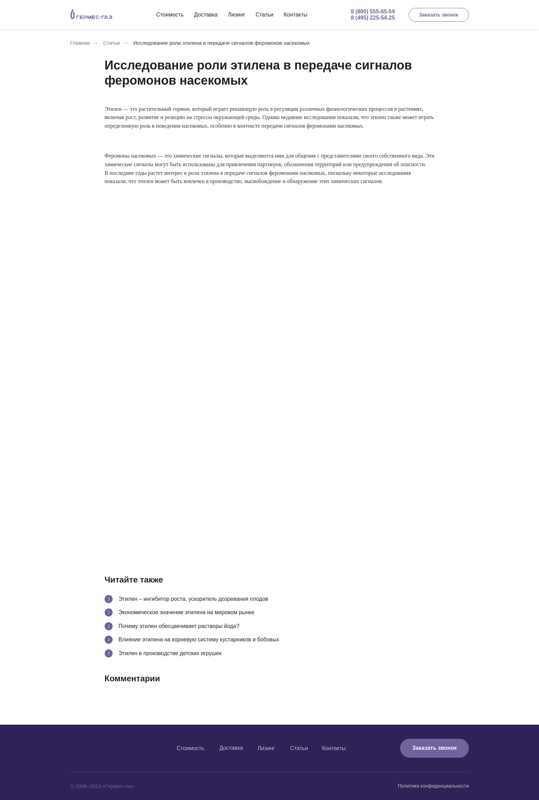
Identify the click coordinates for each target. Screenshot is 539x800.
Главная (80, 43)
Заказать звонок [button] (438, 15)
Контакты (295, 15)
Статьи (264, 15)
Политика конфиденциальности (433, 786)
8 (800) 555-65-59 (373, 11)
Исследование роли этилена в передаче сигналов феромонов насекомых (221, 43)
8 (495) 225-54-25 (373, 18)
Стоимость (170, 15)
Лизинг (236, 15)
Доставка (206, 15)
